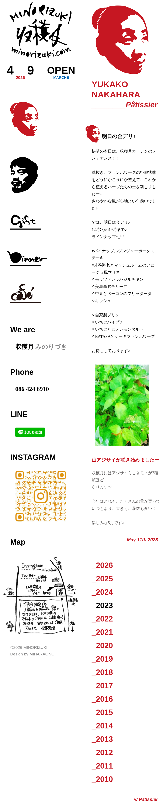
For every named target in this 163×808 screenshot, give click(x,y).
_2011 (102, 766)
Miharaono (42, 654)
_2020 (102, 645)
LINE (19, 414)
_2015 (102, 712)
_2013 (102, 739)
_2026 (102, 565)
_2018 (102, 672)
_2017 (102, 685)
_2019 (102, 659)
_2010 (102, 779)
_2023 (102, 605)
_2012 (102, 752)
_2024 (102, 592)
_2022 (102, 618)
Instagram (33, 457)
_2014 (102, 725)
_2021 (102, 632)
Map (17, 542)
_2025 (102, 578)
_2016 (102, 699)
